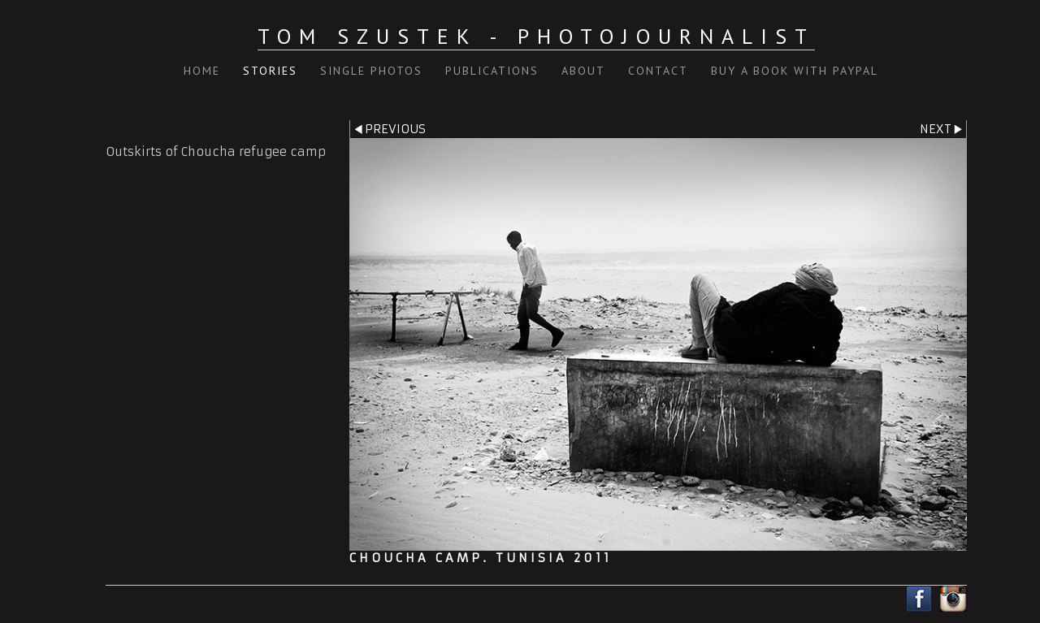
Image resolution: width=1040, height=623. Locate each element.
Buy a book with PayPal (794, 70)
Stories (270, 70)
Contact (658, 70)
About (583, 70)
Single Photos (371, 70)
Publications (492, 70)
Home (202, 70)
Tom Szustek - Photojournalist (536, 36)
